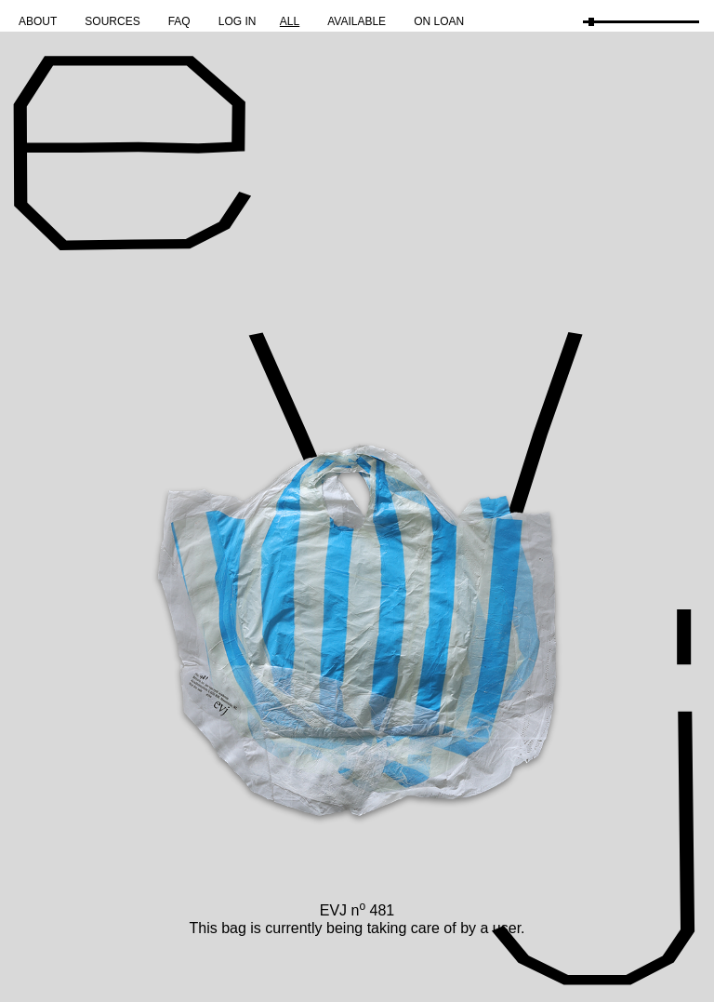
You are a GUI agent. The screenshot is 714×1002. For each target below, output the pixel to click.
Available (356, 21)
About (38, 21)
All (289, 21)
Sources (112, 21)
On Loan (439, 21)
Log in (237, 21)
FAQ (179, 21)
